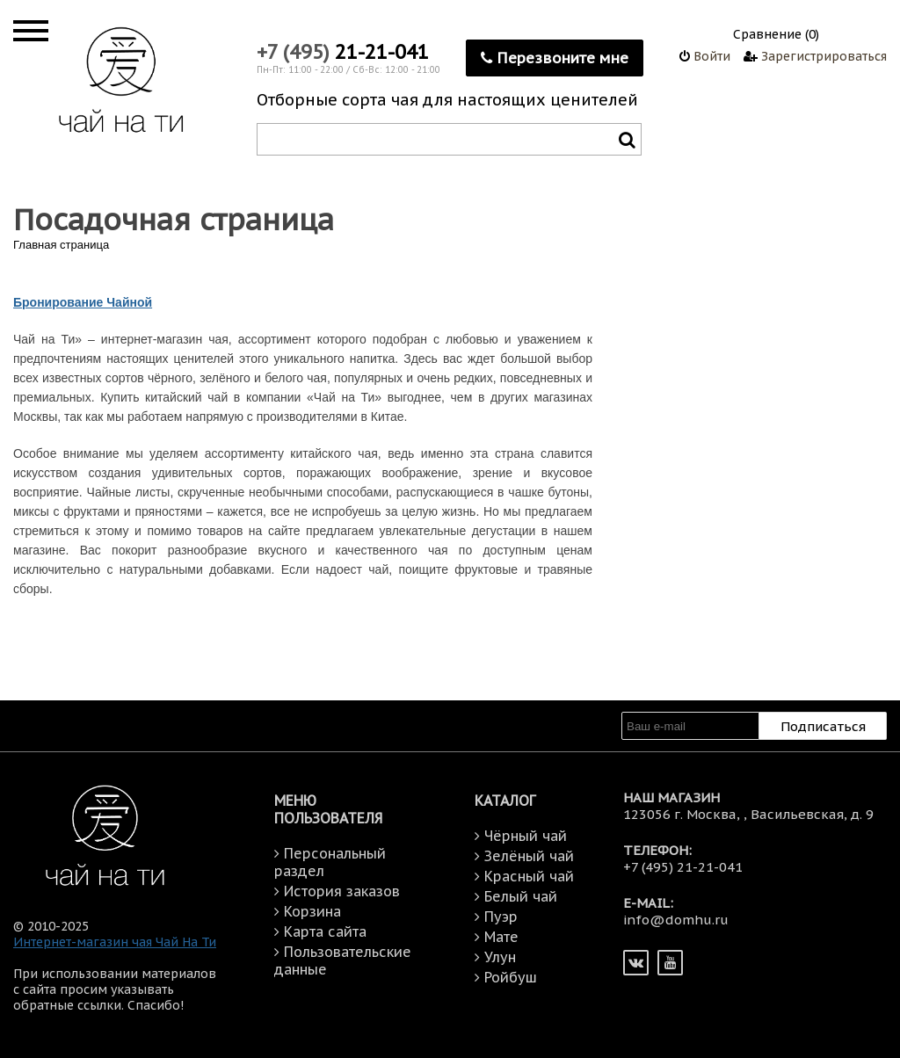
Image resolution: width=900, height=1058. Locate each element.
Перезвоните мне (554, 58)
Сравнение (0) (776, 34)
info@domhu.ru (676, 919)
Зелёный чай (529, 856)
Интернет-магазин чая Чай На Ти (114, 942)
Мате (501, 937)
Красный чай (529, 876)
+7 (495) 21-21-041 (683, 867)
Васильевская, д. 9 (812, 814)
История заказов (342, 891)
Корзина (312, 911)
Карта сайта (325, 931)
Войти (704, 56)
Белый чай (520, 896)
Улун (500, 957)
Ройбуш (510, 977)
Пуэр (501, 916)
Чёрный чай (525, 835)
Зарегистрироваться (815, 56)
